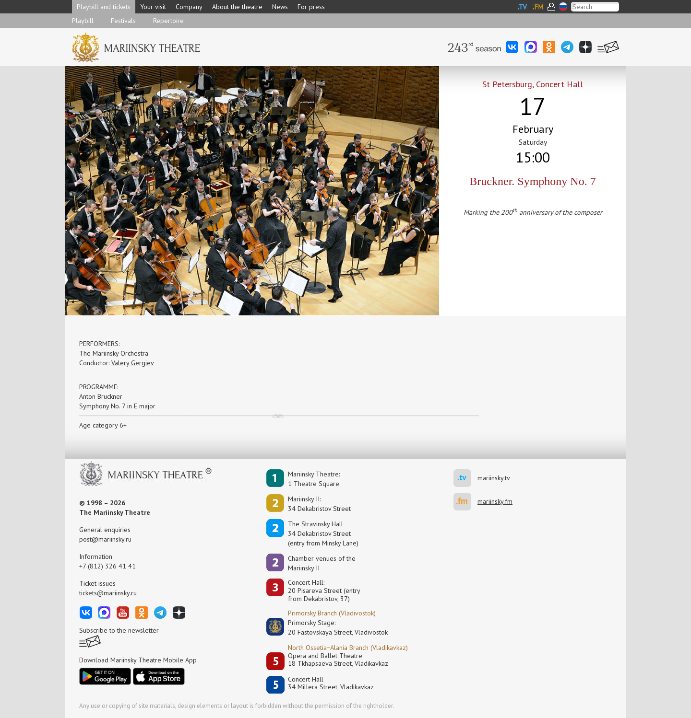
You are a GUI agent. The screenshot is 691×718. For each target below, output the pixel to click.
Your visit (153, 6)
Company (189, 6)
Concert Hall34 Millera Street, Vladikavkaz (331, 683)
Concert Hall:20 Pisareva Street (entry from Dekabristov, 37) (324, 590)
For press (311, 6)
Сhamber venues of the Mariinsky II (322, 563)
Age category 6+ (103, 425)
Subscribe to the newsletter (119, 630)
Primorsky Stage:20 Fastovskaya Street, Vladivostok (331, 627)
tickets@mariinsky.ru (108, 593)
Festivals (123, 20)
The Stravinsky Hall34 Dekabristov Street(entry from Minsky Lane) (323, 533)
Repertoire (168, 20)
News (280, 6)
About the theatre (237, 6)
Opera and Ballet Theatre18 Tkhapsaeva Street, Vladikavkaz (338, 659)
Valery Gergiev (132, 363)
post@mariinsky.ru (105, 539)
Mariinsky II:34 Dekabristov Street (319, 504)
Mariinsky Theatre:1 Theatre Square (314, 479)
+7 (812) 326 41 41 (107, 566)
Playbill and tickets (104, 6)
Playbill (83, 20)
